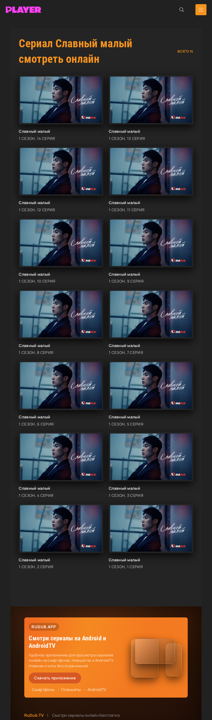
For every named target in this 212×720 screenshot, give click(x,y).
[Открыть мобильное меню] (200, 9)
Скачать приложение (54, 677)
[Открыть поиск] (181, 10)
